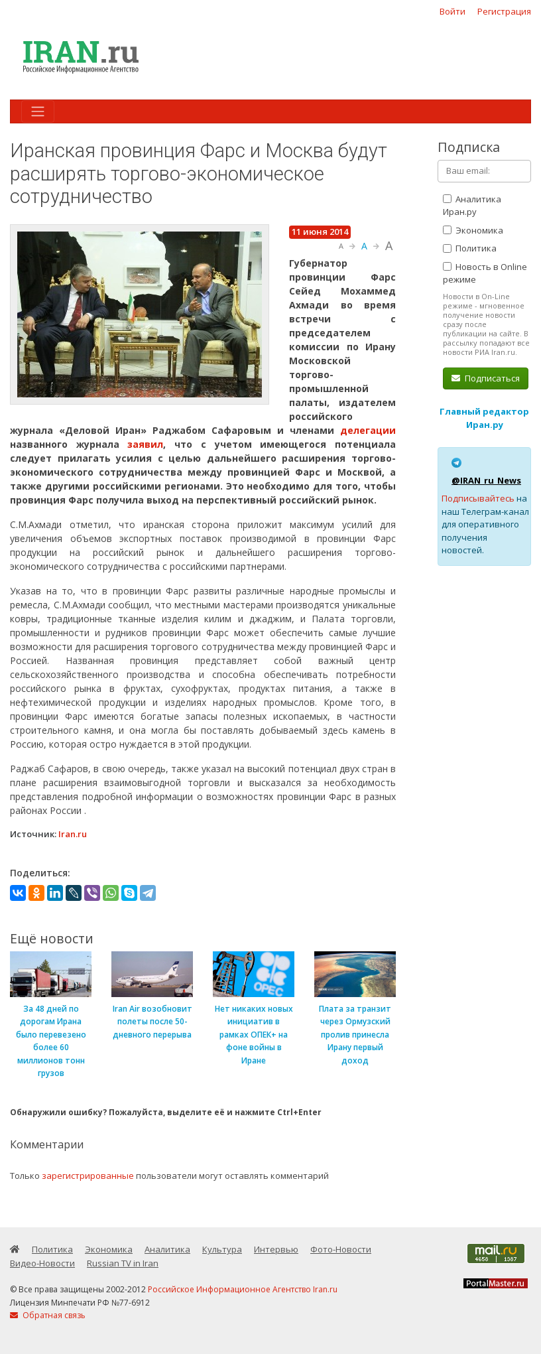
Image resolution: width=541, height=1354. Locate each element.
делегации (368, 430)
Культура (222, 1249)
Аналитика (167, 1249)
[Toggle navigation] (37, 111)
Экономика (473, 230)
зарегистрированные (88, 1176)
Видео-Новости (42, 1263)
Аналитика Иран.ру (472, 205)
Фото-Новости (340, 1249)
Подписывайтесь (478, 498)
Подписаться (485, 378)
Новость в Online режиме (485, 273)
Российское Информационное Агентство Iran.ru (242, 1289)
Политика (470, 248)
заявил (145, 444)
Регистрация (504, 11)
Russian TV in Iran (122, 1263)
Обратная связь (48, 1315)
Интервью (276, 1249)
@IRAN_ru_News (486, 480)
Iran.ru (72, 834)
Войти (452, 11)
